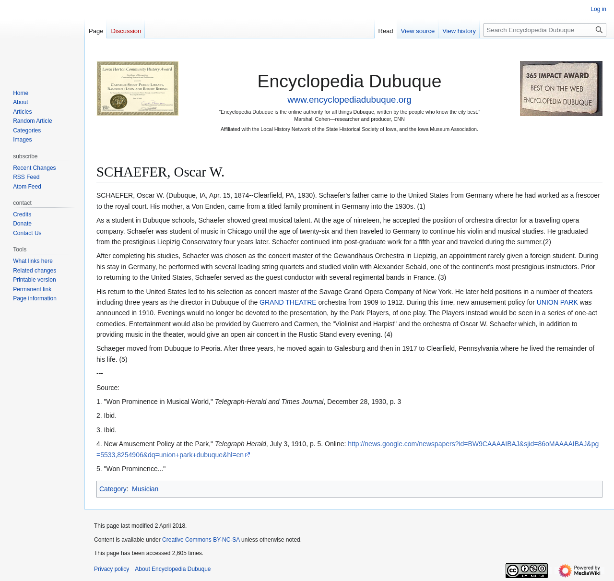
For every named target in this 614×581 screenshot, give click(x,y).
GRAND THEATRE (288, 302)
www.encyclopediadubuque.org (349, 100)
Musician (145, 489)
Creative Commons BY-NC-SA (201, 539)
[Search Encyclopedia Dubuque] (545, 30)
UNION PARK (557, 302)
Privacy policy (111, 569)
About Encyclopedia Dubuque (173, 569)
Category (113, 489)
